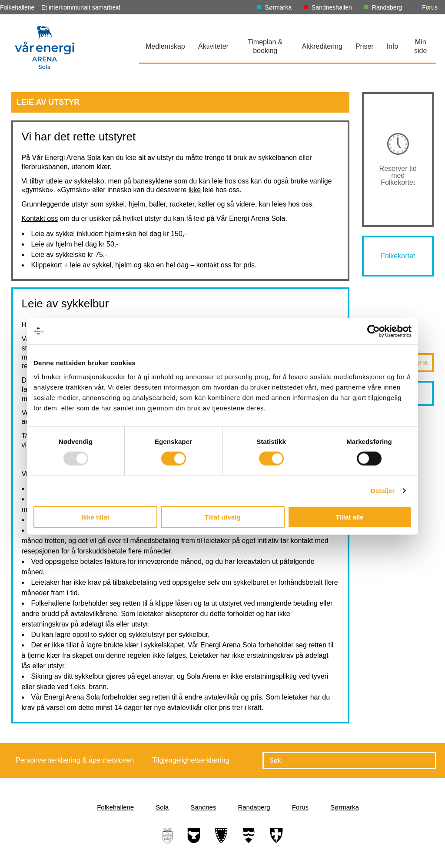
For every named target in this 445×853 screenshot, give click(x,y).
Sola (162, 807)
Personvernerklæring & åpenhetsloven (75, 760)
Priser (364, 46)
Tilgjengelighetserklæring (190, 760)
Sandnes (203, 807)
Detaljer (383, 490)
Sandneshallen (332, 7)
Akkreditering (322, 46)
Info (393, 46)
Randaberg (387, 7)
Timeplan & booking (265, 46)
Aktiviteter (213, 46)
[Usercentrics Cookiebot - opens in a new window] (373, 331)
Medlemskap (165, 46)
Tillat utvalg (222, 516)
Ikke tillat (95, 516)
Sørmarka (278, 7)
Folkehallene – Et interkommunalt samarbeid (60, 7)
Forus (430, 7)
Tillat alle (350, 516)
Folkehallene (115, 807)
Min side (420, 46)
